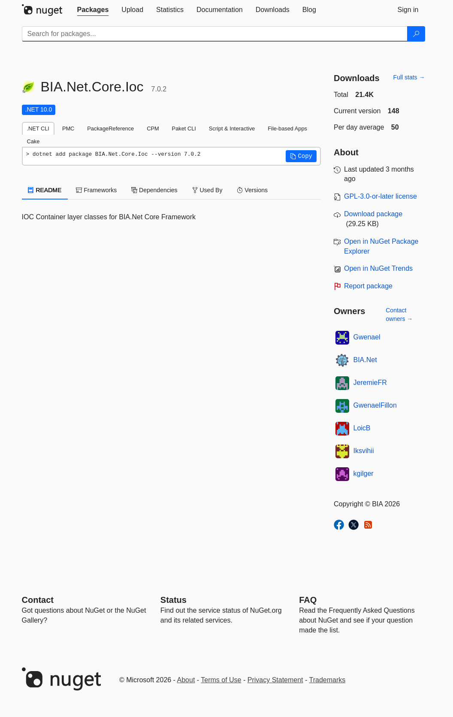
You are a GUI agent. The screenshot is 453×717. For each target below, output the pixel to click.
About (186, 680)
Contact (38, 600)
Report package (368, 286)
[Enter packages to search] (215, 34)
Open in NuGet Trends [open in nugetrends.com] (378, 268)
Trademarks (327, 680)
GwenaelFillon (375, 405)
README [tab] (45, 190)
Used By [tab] (207, 190)
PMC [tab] (68, 128)
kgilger (363, 473)
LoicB (362, 428)
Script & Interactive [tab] (232, 128)
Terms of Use (221, 680)
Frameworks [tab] (96, 190)
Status (173, 600)
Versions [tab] (252, 190)
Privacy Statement (275, 680)
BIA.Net (365, 359)
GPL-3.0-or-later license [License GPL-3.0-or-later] (380, 196)
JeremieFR (370, 382)
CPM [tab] (153, 128)
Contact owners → (399, 314)
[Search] (416, 34)
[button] (301, 156)
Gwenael (367, 337)
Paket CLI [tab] (184, 128)
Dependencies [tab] (154, 190)
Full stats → (409, 77)
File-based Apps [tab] (287, 128)
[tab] (93, 9)
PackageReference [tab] (110, 128)
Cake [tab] (33, 141)
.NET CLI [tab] (38, 128)
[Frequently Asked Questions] (308, 600)
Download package (373, 214)
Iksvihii (363, 450)
